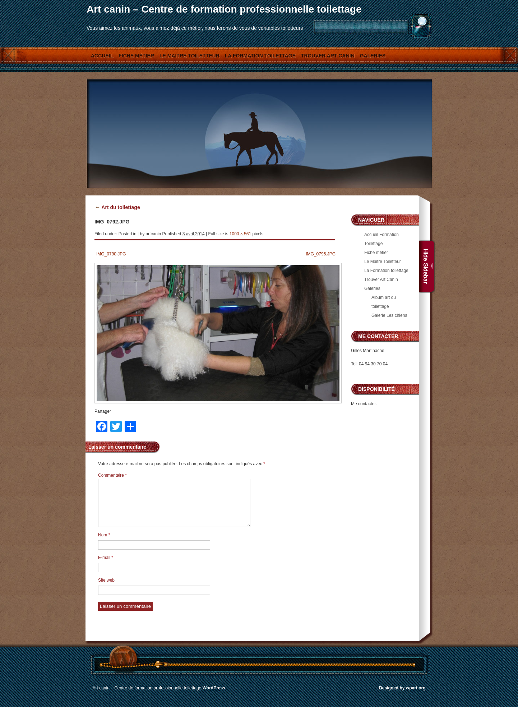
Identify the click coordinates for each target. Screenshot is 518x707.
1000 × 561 (240, 233)
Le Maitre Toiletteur (189, 56)
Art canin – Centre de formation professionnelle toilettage (224, 9)
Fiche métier (136, 56)
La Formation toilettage (260, 56)
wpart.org (416, 687)
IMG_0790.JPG (111, 254)
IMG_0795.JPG (321, 254)
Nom (104, 534)
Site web (106, 580)
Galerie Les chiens (389, 315)
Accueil (102, 56)
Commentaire (112, 475)
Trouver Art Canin (328, 56)
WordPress (214, 687)
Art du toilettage (117, 207)
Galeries (373, 56)
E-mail (105, 557)
